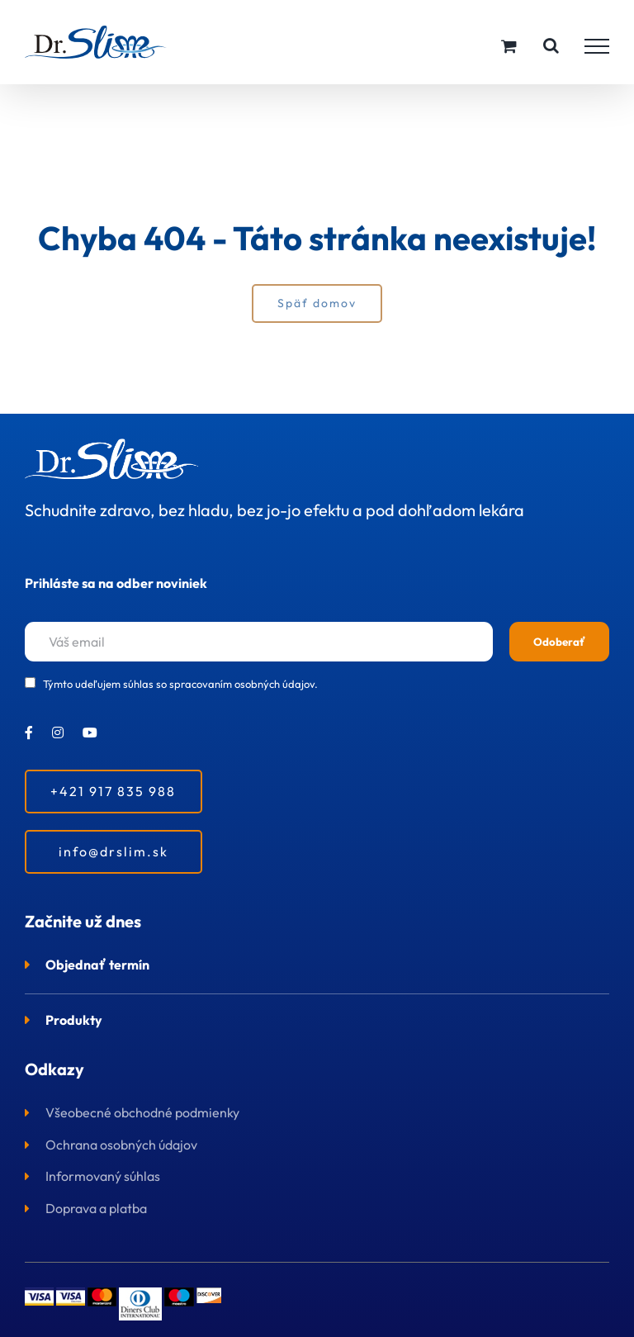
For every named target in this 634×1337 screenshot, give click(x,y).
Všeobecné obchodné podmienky (142, 1112)
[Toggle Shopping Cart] (509, 46)
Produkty (73, 1020)
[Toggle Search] (551, 45)
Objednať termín (97, 964)
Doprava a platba (96, 1208)
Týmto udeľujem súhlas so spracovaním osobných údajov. (180, 683)
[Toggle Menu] (596, 46)
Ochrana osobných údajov (121, 1144)
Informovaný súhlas (102, 1176)
